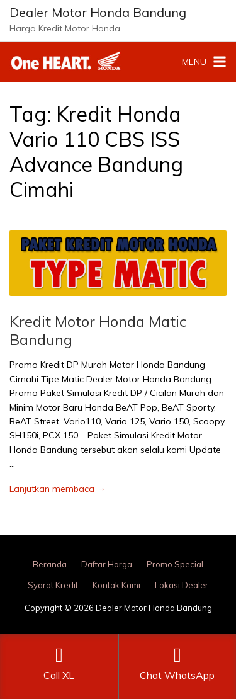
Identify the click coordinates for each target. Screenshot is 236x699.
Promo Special (175, 564)
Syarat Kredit (53, 585)
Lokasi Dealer (181, 585)
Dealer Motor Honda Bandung (97, 12)
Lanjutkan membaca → (57, 488)
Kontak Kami (116, 585)
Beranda (50, 564)
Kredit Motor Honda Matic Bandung (98, 330)
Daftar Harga (106, 564)
